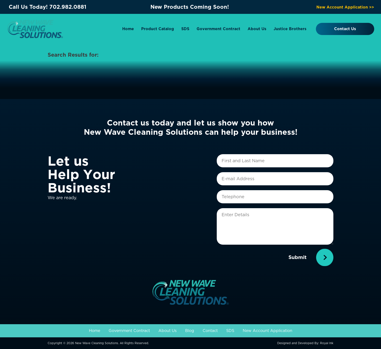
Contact (210, 330)
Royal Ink (326, 343)
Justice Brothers (290, 29)
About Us (257, 29)
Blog (189, 330)
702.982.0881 (67, 7)
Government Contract (218, 29)
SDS (185, 29)
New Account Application (267, 330)
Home (128, 29)
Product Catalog (157, 29)
